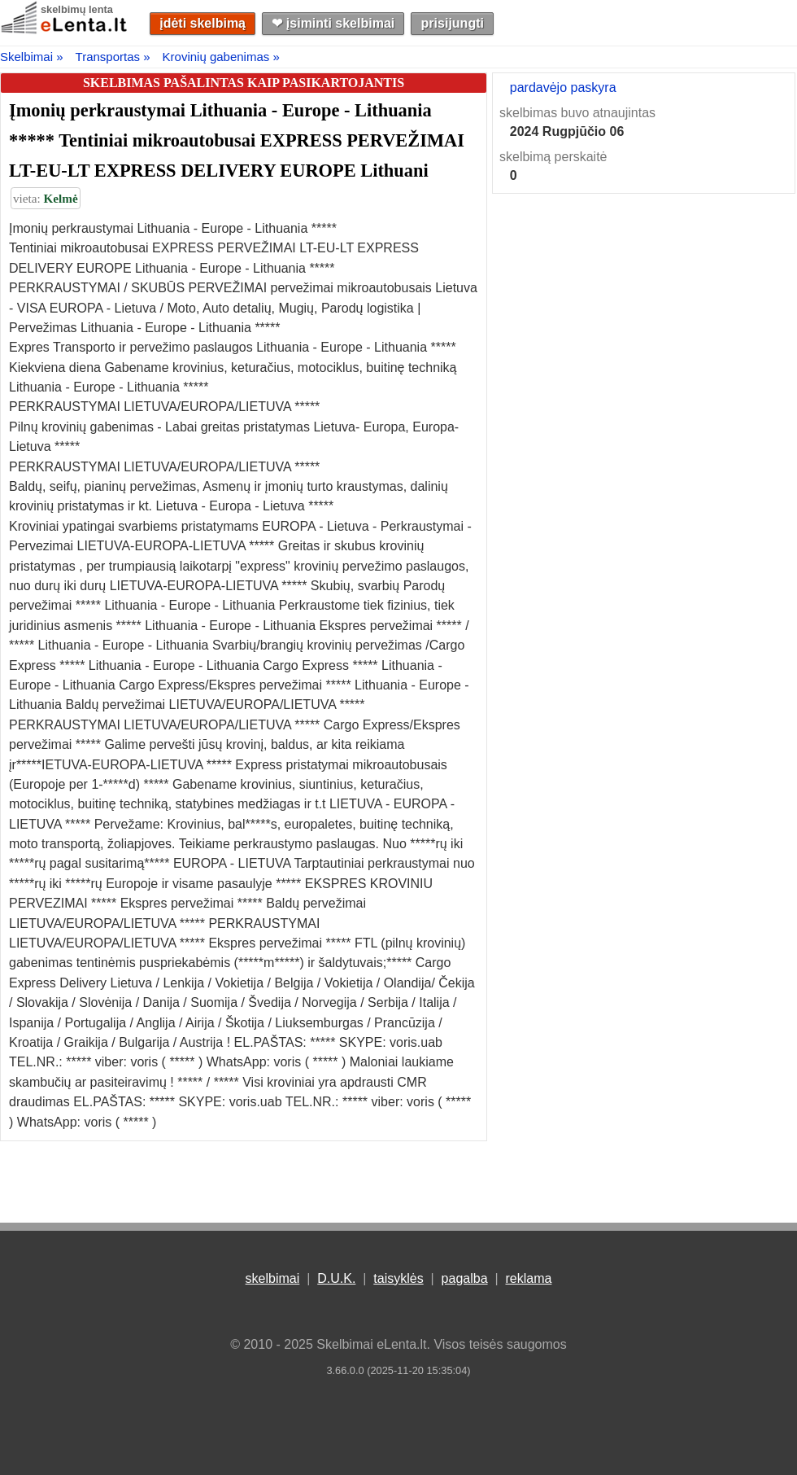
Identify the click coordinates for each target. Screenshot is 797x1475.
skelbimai (273, 1278)
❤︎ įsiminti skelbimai (333, 23)
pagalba (465, 1278)
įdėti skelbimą (202, 23)
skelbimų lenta (77, 9)
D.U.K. (336, 1278)
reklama (528, 1278)
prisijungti (452, 23)
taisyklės (398, 1278)
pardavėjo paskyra (563, 87)
